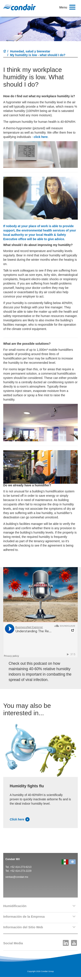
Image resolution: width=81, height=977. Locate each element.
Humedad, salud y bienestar (30, 51)
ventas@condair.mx (16, 876)
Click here (20, 819)
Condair (19, 7)
